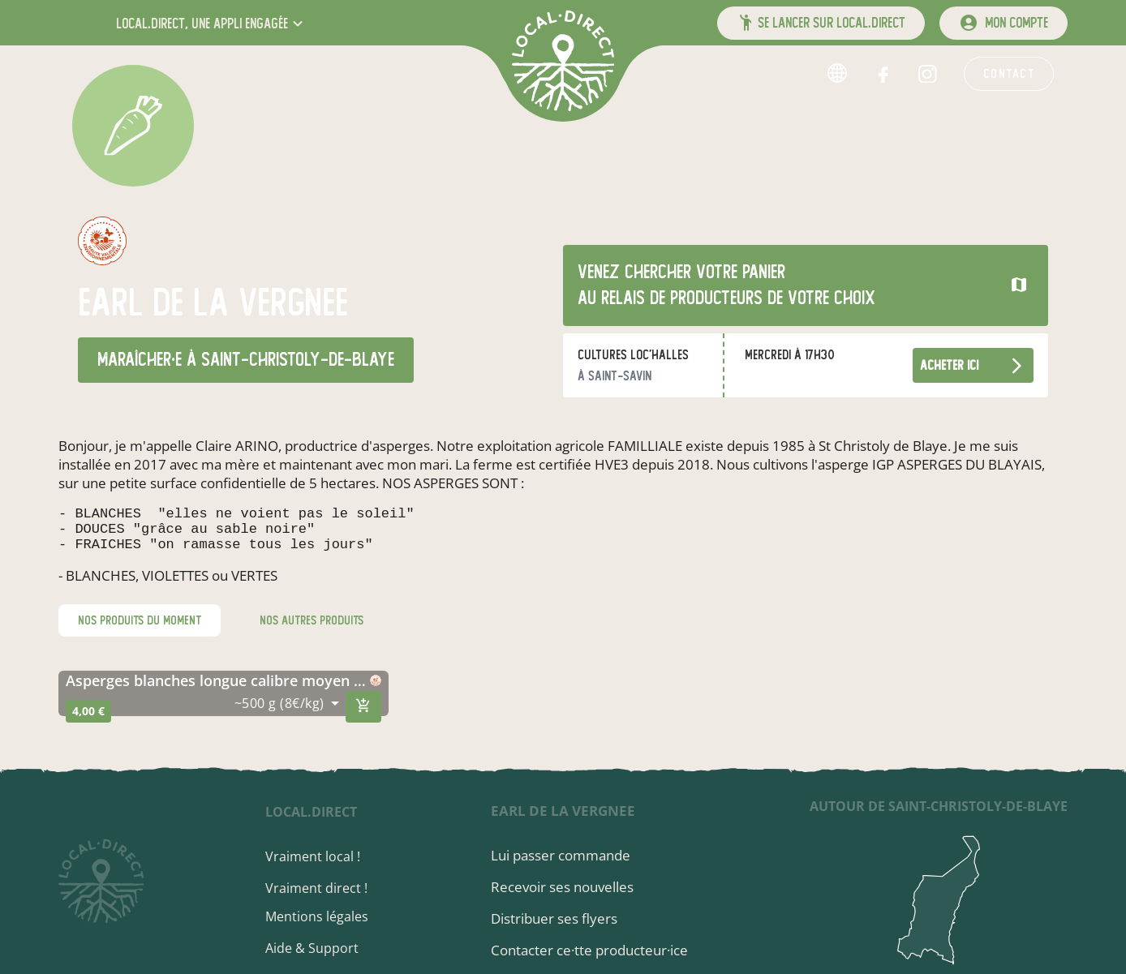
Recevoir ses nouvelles (567, 886)
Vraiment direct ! (329, 888)
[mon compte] (1003, 23)
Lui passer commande (566, 855)
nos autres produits (311, 630)
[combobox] (286, 713)
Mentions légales (329, 916)
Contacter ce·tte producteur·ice (595, 950)
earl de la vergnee (568, 810)
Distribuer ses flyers (559, 918)
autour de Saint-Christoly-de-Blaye (939, 806)
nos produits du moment (139, 630)
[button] (211, 23)
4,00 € (88, 720)
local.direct (324, 812)
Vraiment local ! (325, 856)
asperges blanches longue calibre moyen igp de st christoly (218, 690)
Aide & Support (325, 948)
